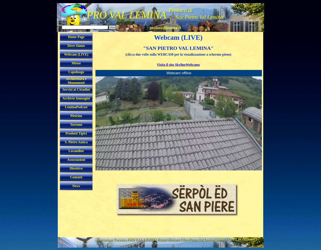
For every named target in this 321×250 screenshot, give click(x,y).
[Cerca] (85, 27)
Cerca (112, 27)
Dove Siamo (76, 45)
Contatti (76, 177)
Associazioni (76, 159)
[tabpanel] (178, 55)
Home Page (76, 37)
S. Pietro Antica (76, 142)
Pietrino (76, 116)
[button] (165, 27)
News (76, 186)
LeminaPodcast (76, 107)
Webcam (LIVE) (76, 54)
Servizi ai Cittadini (76, 89)
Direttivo (76, 168)
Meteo (76, 63)
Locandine (76, 151)
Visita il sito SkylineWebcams (178, 65)
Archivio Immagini (76, 98)
